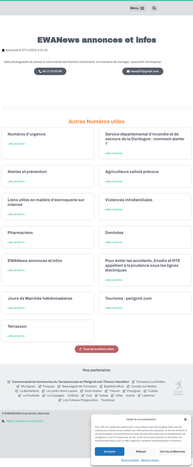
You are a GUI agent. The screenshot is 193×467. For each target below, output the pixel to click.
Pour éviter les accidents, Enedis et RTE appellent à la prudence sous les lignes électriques (142, 274)
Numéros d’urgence (26, 143)
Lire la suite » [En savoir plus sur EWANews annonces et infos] (16, 279)
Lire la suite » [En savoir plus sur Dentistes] (114, 251)
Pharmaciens (20, 242)
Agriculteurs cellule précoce (132, 181)
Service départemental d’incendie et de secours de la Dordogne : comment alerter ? (144, 148)
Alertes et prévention (27, 181)
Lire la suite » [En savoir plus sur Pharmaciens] (16, 251)
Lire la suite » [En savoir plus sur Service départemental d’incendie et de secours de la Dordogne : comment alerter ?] (114, 162)
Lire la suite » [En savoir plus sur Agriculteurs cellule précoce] (114, 190)
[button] (185, 419)
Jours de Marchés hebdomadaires (40, 307)
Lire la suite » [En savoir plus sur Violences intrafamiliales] (114, 218)
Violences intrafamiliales (128, 209)
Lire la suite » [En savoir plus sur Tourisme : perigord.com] (114, 317)
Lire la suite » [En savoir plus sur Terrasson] (16, 345)
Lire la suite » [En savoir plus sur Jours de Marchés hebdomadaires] (16, 317)
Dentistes (114, 242)
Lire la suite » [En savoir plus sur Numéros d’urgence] (16, 152)
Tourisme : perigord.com (128, 307)
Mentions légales (130, 460)
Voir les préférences (172, 451)
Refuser (141, 451)
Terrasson (17, 335)
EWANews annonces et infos (35, 270)
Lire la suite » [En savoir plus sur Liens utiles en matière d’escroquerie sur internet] (16, 223)
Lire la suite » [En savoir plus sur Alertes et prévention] (16, 190)
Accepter (109, 451)
